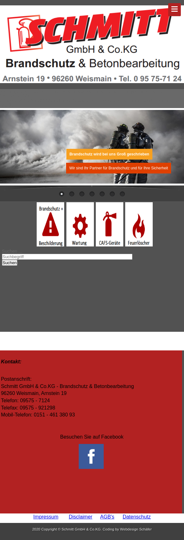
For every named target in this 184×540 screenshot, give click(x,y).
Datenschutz (137, 516)
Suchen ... (12, 251)
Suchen (10, 262)
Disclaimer (80, 516)
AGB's (107, 516)
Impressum (45, 516)
